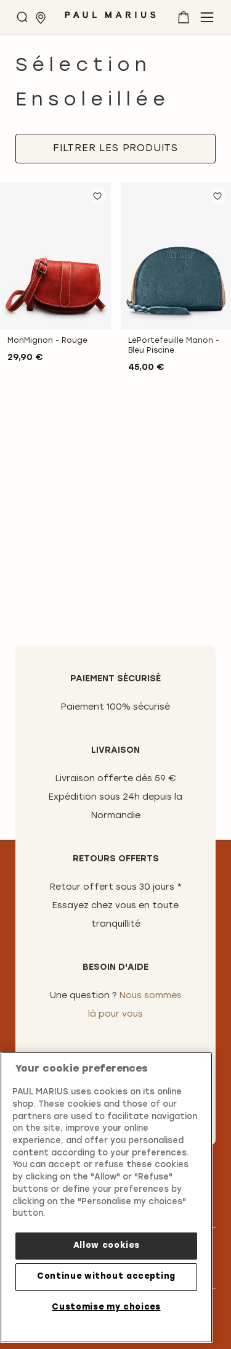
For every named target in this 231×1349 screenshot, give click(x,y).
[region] (106, 1197)
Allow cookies (106, 1246)
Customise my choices (106, 1307)
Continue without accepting (106, 1277)
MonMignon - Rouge (47, 341)
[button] (97, 195)
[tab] (115, 148)
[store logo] (110, 19)
